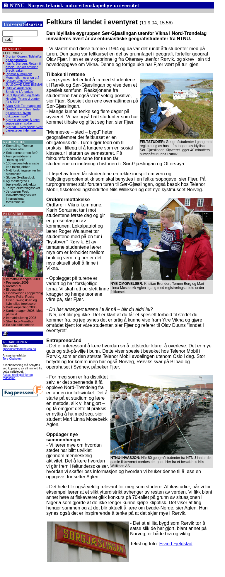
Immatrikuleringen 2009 (23, 279)
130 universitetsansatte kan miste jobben (22, 165)
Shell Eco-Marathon (20, 321)
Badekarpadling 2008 (21, 307)
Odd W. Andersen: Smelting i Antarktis (19, 89)
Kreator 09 (13, 286)
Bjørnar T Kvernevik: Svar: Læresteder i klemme (24, 128)
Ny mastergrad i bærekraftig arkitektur (21, 182)
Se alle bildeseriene (20, 325)
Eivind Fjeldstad (175, 543)
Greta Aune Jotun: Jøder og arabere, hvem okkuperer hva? (23, 112)
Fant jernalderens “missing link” (18, 158)
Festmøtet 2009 (17, 282)
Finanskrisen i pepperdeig (24, 293)
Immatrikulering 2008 (21, 317)
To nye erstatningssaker (23, 188)
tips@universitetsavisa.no (19, 349)
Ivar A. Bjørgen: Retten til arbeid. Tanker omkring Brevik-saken (23, 67)
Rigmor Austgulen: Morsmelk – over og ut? (22, 75)
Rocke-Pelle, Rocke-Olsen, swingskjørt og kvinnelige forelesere (21, 300)
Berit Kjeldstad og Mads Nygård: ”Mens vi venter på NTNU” (23, 98)
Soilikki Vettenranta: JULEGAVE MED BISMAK (24, 82)
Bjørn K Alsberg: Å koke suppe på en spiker (23, 121)
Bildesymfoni (15, 289)
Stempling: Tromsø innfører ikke (19, 147)
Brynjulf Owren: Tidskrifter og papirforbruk (24, 58)
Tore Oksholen (12, 358)
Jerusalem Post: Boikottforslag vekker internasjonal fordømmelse (21, 197)
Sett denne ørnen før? (22, 152)
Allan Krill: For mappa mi (23, 105)
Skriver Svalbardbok (20, 177)
